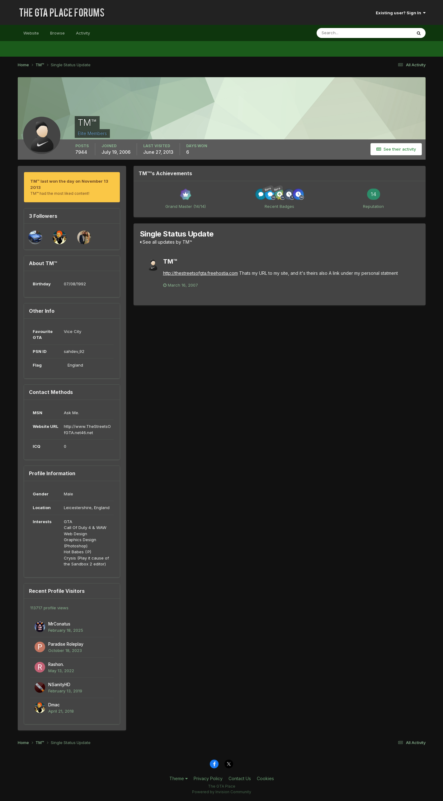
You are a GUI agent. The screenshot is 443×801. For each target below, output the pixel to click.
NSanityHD (59, 684)
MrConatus (59, 623)
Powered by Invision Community (221, 791)
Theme (178, 778)
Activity (83, 32)
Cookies (265, 778)
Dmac (54, 704)
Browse (57, 32)
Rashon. (56, 664)
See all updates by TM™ (166, 242)
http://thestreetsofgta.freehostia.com (200, 273)
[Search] (344, 33)
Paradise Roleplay (65, 644)
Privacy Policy (208, 778)
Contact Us (240, 778)
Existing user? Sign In (401, 12)
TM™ (170, 261)
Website (31, 32)
